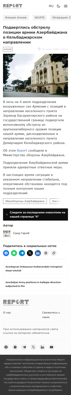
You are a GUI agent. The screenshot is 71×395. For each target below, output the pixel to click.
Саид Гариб (16, 233)
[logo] (12, 6)
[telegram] (22, 253)
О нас (7, 312)
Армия (8, 49)
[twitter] (30, 253)
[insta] (15, 347)
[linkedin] (38, 253)
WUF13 (39, 17)
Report (22, 150)
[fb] (6, 253)
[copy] (54, 253)
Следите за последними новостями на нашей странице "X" (35, 214)
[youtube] (51, 347)
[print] (46, 253)
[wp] (14, 253)
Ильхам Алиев (16, 17)
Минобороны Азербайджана (24, 201)
